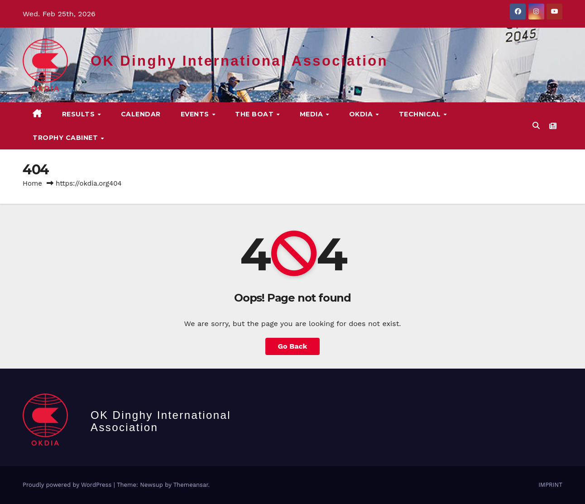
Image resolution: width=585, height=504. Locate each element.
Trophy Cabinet (66, 138)
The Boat (255, 114)
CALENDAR (141, 114)
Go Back (292, 346)
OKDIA (362, 114)
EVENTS (196, 114)
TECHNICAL (421, 114)
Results (79, 114)
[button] (536, 125)
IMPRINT (550, 484)
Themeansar (190, 484)
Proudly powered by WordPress (68, 484)
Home (32, 183)
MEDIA (312, 114)
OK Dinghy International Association (239, 61)
